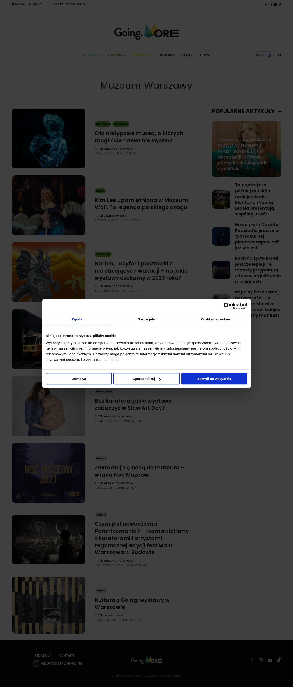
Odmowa (78, 379)
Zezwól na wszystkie (214, 379)
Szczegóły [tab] (146, 319)
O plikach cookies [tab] (216, 319)
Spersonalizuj (146, 379)
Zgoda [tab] (77, 319)
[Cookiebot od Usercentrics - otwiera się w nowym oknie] (227, 305)
